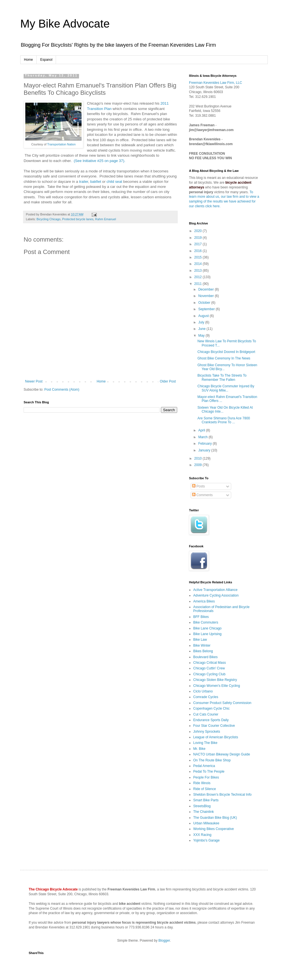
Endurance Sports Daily (211, 720)
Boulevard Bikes (205, 657)
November (206, 296)
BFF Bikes (201, 617)
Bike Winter (201, 645)
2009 (198, 465)
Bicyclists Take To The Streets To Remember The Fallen (222, 377)
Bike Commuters (205, 622)
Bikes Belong (203, 651)
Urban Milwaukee (206, 823)
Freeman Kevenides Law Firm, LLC (215, 83)
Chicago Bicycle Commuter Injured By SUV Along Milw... (225, 388)
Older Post (168, 381)
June (202, 329)
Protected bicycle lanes (77, 219)
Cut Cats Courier (205, 714)
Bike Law (200, 640)
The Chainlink (203, 812)
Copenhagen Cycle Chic (211, 708)
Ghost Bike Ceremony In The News (223, 358)
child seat (114, 181)
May (202, 336)
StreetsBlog (202, 806)
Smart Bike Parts (206, 800)
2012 (198, 277)
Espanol (46, 60)
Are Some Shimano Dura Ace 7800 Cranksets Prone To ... (223, 420)
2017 (198, 244)
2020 (198, 231)
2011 (198, 284)
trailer (83, 181)
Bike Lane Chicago (207, 628)
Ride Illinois (201, 783)
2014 (198, 264)
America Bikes (204, 601)
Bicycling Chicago (48, 219)
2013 (198, 271)
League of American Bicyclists (215, 737)
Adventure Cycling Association (215, 595)
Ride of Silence (204, 789)
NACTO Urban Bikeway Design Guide (221, 754)
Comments (202, 495)
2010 (198, 458)
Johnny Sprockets (206, 732)
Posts (198, 486)
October (204, 303)
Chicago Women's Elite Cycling (216, 686)
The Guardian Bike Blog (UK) (215, 818)
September (207, 309)
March (203, 437)
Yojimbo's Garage (206, 840)
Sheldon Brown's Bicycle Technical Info (222, 795)
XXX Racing (202, 835)
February (205, 444)
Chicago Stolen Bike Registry (215, 680)
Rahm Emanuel (105, 219)
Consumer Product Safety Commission (222, 703)
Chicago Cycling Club (209, 674)
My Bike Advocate (65, 23)
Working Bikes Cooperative (213, 829)
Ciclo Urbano (203, 691)
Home (28, 60)
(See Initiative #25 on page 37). (99, 161)
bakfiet (95, 181)
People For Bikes (206, 777)
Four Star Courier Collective (214, 726)
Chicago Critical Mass (209, 663)
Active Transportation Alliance (215, 590)
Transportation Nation (61, 144)
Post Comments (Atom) (61, 390)
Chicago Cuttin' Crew (209, 668)
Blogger (164, 940)
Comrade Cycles (205, 697)
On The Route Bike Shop (212, 760)
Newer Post (33, 381)
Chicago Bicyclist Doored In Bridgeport (226, 352)
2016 (198, 251)
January (204, 450)
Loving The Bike (205, 743)
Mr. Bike (199, 749)
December (206, 289)
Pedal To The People (208, 771)
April (202, 430)
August (204, 316)
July (201, 322)
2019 (198, 238)
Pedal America (204, 766)
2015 (198, 257)
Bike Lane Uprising (207, 634)
